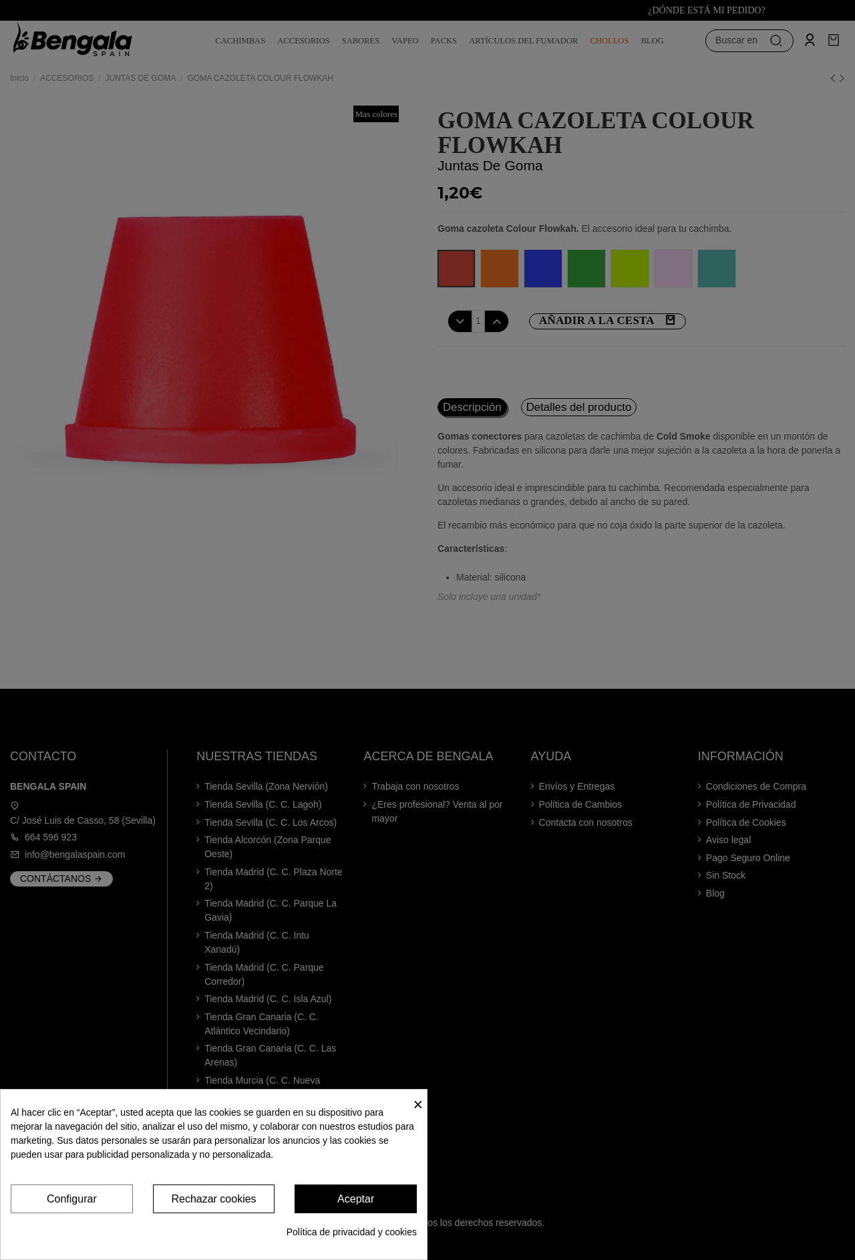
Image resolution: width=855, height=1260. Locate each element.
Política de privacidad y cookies (352, 1232)
